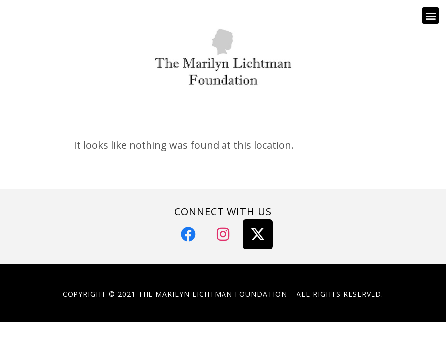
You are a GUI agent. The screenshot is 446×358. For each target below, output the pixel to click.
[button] (430, 15)
